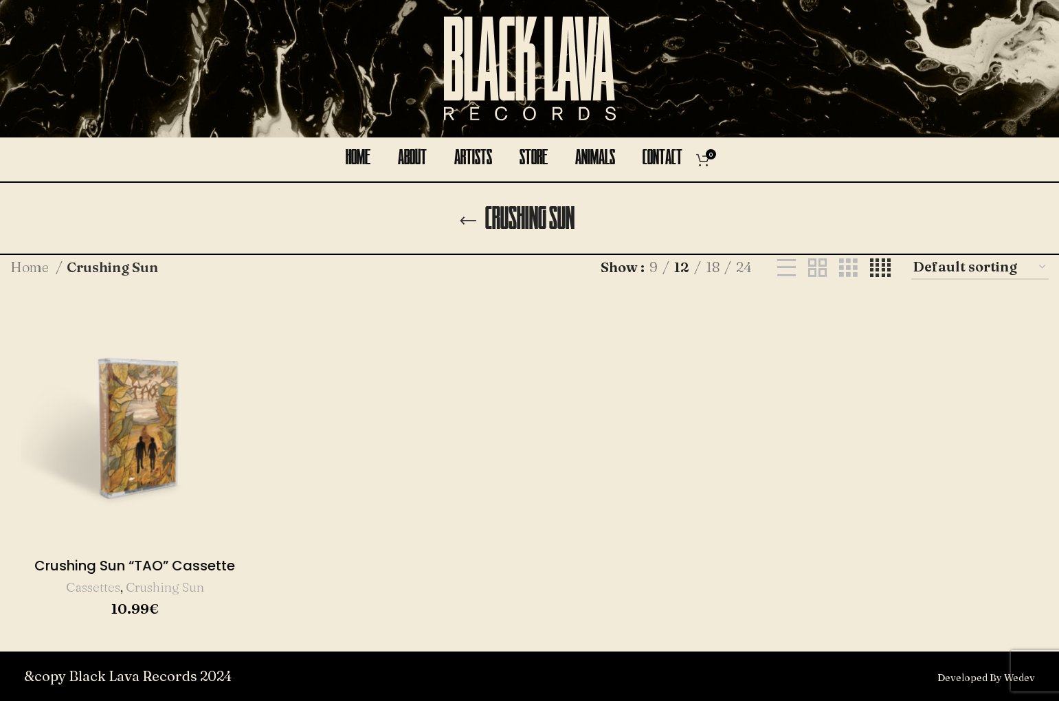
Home (31, 267)
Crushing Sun (165, 587)
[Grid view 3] (848, 267)
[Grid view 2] (817, 267)
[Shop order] (980, 267)
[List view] (786, 267)
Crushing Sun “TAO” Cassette (134, 565)
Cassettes (93, 587)
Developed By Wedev (986, 677)
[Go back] (468, 221)
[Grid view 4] (880, 267)
